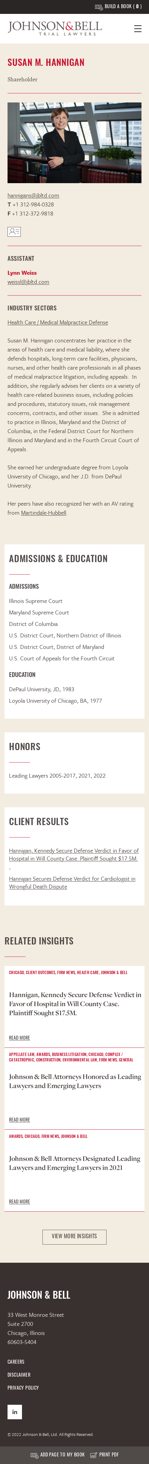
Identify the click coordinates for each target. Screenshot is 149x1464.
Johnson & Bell (114, 973)
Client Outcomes (40, 973)
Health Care (88, 973)
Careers (16, 1362)
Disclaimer (19, 1375)
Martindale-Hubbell (43, 512)
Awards (43, 1055)
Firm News (66, 973)
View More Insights (74, 1237)
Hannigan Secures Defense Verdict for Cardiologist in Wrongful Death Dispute (72, 882)
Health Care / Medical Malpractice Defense (58, 322)
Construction (48, 1060)
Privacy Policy (23, 1388)
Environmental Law (80, 1060)
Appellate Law (21, 1055)
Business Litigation (69, 1055)
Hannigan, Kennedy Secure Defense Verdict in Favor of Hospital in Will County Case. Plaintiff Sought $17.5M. (74, 858)
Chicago (16, 973)
